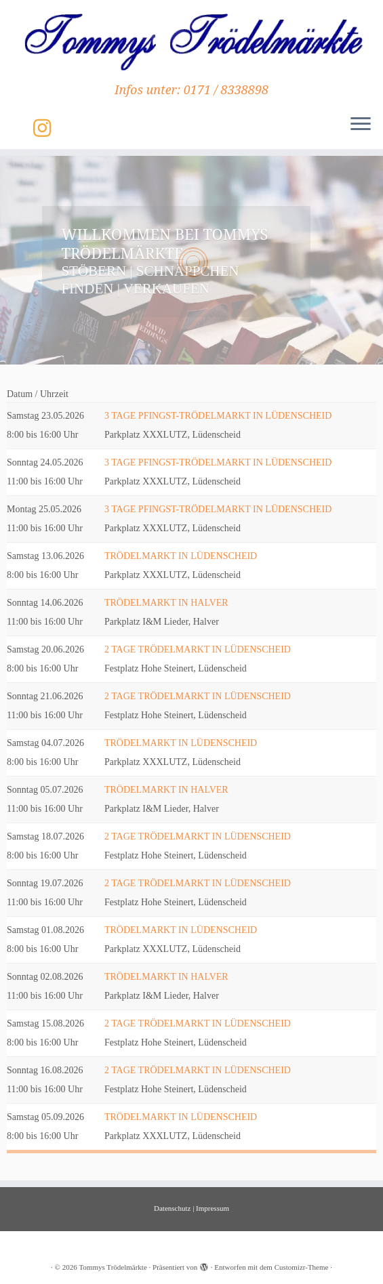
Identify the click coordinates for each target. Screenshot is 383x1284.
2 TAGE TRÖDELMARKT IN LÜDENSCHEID (197, 649)
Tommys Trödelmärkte (112, 1267)
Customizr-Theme (302, 1267)
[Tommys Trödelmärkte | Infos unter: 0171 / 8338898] (191, 41)
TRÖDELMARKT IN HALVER (166, 603)
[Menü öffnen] (360, 125)
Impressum (212, 1208)
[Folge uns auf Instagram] (46, 128)
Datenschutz (172, 1208)
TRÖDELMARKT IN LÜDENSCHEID (180, 556)
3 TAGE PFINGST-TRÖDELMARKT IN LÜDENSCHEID (217, 416)
